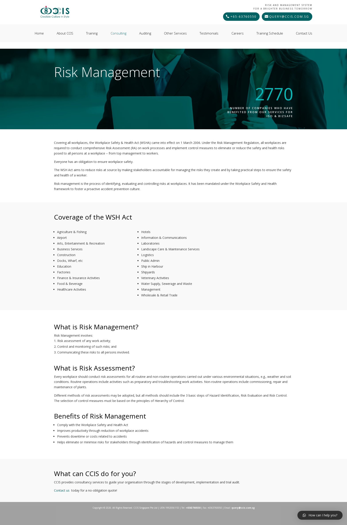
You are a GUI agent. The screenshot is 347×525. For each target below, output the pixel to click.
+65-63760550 (243, 16)
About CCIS (65, 33)
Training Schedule (269, 33)
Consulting (118, 33)
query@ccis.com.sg (289, 16)
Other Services (175, 33)
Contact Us (304, 33)
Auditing (145, 33)
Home (39, 33)
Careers (237, 33)
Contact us (61, 490)
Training (92, 33)
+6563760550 (193, 507)
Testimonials (209, 33)
